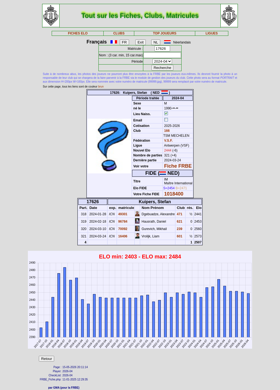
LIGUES (212, 33)
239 (179, 229)
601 (179, 236)
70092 (122, 229)
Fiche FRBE (178, 166)
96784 (122, 221)
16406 (122, 236)
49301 (122, 214)
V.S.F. (168, 140)
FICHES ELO (78, 33)
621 (179, 221)
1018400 (173, 194)
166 (166, 131)
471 (179, 214)
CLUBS (118, 33)
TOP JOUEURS (165, 33)
